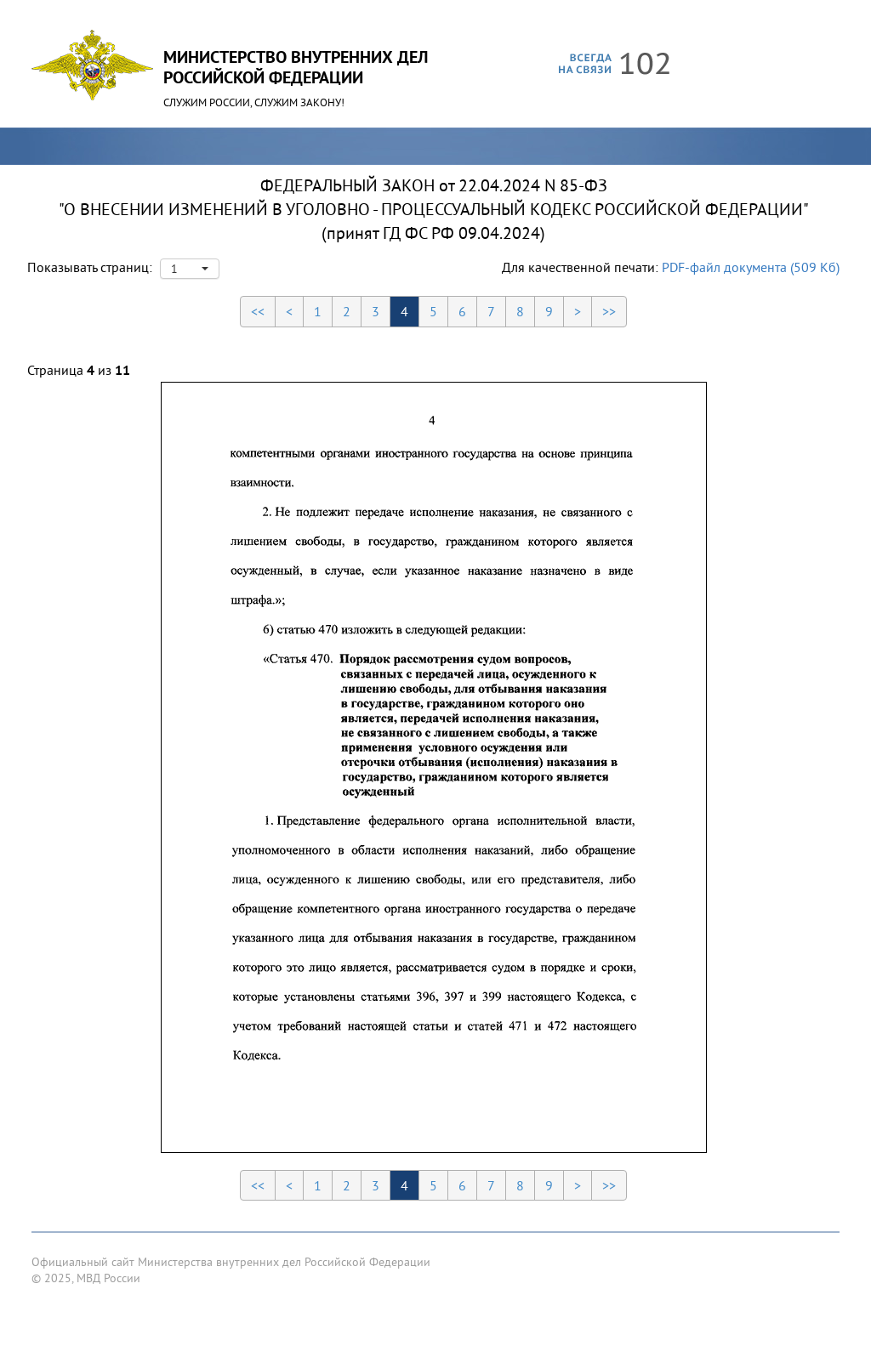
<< (258, 311)
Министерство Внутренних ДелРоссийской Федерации (295, 67)
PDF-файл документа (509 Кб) (751, 266)
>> (609, 311)
